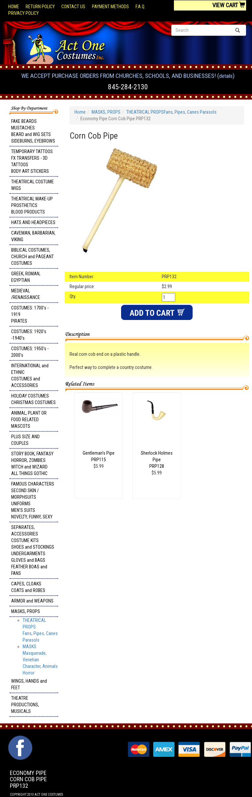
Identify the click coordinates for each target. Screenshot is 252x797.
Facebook (19, 738)
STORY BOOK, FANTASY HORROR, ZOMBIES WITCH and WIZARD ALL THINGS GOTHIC (32, 463)
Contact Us (73, 6)
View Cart (228, 5)
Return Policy (40, 6)
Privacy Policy (23, 13)
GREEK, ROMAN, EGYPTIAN (25, 277)
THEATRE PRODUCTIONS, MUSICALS (25, 704)
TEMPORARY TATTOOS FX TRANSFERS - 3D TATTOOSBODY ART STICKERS (32, 161)
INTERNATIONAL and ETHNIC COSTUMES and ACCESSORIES (30, 375)
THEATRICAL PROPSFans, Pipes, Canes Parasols (171, 112)
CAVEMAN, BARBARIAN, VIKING (33, 236)
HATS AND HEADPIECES (33, 222)
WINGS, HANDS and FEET (29, 684)
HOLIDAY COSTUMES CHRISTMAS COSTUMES (33, 399)
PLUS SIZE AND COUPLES (25, 440)
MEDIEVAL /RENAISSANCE (25, 294)
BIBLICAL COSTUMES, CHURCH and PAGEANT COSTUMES (32, 256)
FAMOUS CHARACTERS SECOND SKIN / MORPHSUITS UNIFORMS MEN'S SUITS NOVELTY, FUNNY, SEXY (32, 500)
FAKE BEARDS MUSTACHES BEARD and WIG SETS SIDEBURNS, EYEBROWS (33, 131)
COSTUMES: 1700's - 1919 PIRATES (30, 314)
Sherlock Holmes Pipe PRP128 (157, 459)
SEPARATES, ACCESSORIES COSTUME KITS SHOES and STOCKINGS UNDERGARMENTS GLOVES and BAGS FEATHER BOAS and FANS (32, 550)
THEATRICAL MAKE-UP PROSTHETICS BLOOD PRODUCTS (32, 205)
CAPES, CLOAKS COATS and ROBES (28, 587)
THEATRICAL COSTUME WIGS (32, 185)
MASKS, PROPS (25, 611)
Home (13, 6)
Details (226, 76)
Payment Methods (110, 6)
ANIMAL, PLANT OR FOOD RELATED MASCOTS (29, 419)
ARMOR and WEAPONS (32, 600)
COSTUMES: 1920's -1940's (28, 335)
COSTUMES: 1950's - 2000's (30, 352)
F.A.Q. (140, 6)
